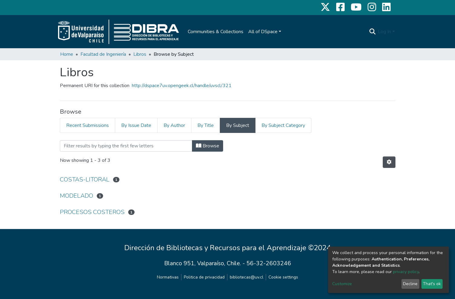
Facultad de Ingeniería (103, 54)
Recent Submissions (87, 125)
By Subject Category (283, 125)
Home (66, 54)
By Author (174, 125)
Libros (139, 54)
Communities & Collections (215, 31)
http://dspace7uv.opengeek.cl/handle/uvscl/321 (182, 85)
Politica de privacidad (204, 277)
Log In (384, 31)
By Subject (237, 125)
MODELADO (76, 196)
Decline (410, 284)
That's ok (432, 284)
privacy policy (406, 272)
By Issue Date (136, 125)
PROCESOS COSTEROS (92, 212)
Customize (342, 284)
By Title (205, 125)
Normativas (168, 277)
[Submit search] (372, 31)
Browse (207, 146)
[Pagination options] (389, 162)
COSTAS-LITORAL (84, 179)
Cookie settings (283, 277)
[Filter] (126, 146)
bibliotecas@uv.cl (246, 277)
